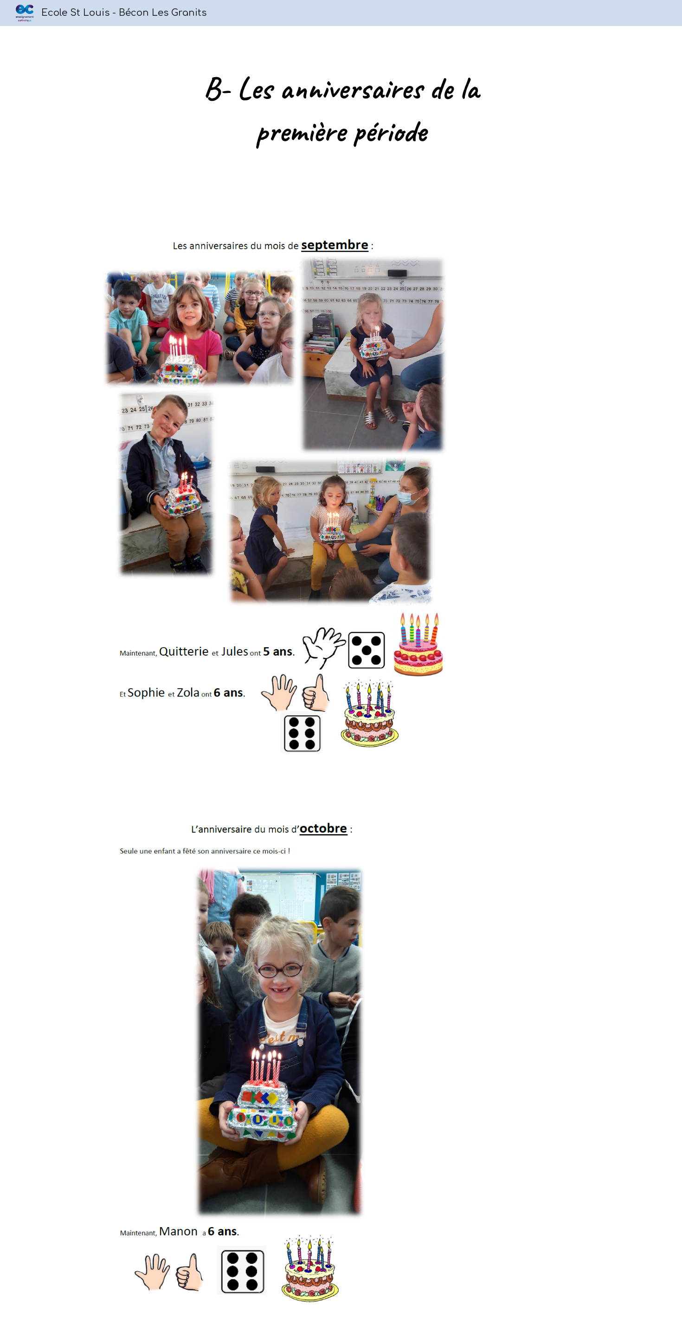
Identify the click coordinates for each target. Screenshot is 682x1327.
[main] (341, 109)
